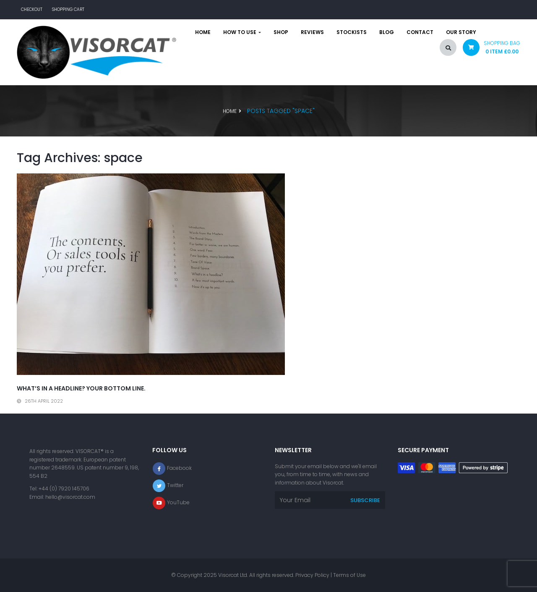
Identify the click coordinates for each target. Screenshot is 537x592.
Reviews (312, 32)
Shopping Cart (68, 9)
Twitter (175, 485)
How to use (242, 32)
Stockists (351, 32)
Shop (281, 32)
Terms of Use (349, 575)
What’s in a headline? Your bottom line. (81, 388)
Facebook (179, 468)
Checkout (31, 9)
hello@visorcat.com (70, 496)
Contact (420, 32)
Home (203, 32)
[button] (488, 49)
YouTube (178, 502)
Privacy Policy (312, 575)
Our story (461, 32)
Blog (386, 32)
